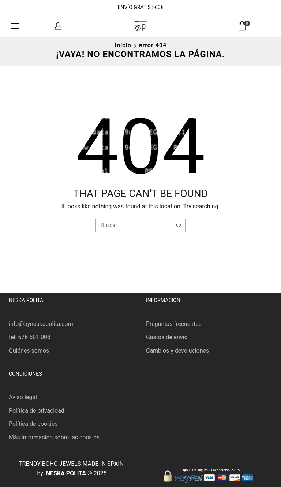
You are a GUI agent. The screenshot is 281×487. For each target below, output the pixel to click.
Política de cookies (33, 423)
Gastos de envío (167, 337)
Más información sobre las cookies (54, 437)
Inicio (123, 45)
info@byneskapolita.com (41, 323)
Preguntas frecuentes (174, 323)
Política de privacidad (36, 410)
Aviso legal (23, 397)
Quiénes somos (29, 350)
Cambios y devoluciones (177, 350)
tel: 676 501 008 (29, 337)
